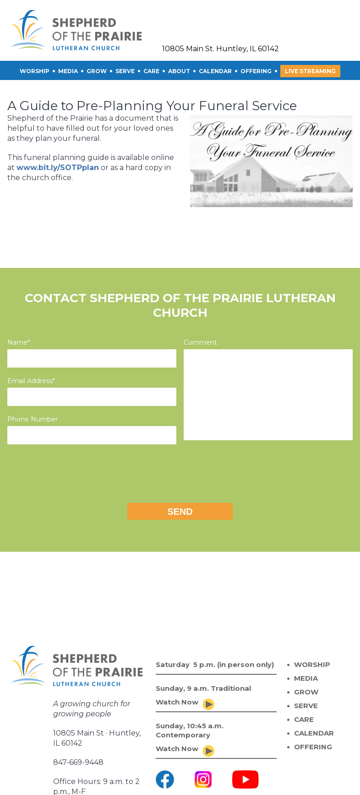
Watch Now (177, 702)
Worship (34, 71)
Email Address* (31, 381)
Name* (18, 342)
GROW (97, 71)
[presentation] (180, 471)
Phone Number (32, 419)
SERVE (125, 71)
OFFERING (256, 71)
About (179, 71)
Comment (200, 342)
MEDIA (306, 678)
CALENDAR (215, 71)
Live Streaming (310, 71)
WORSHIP (312, 664)
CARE (151, 71)
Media (68, 71)
